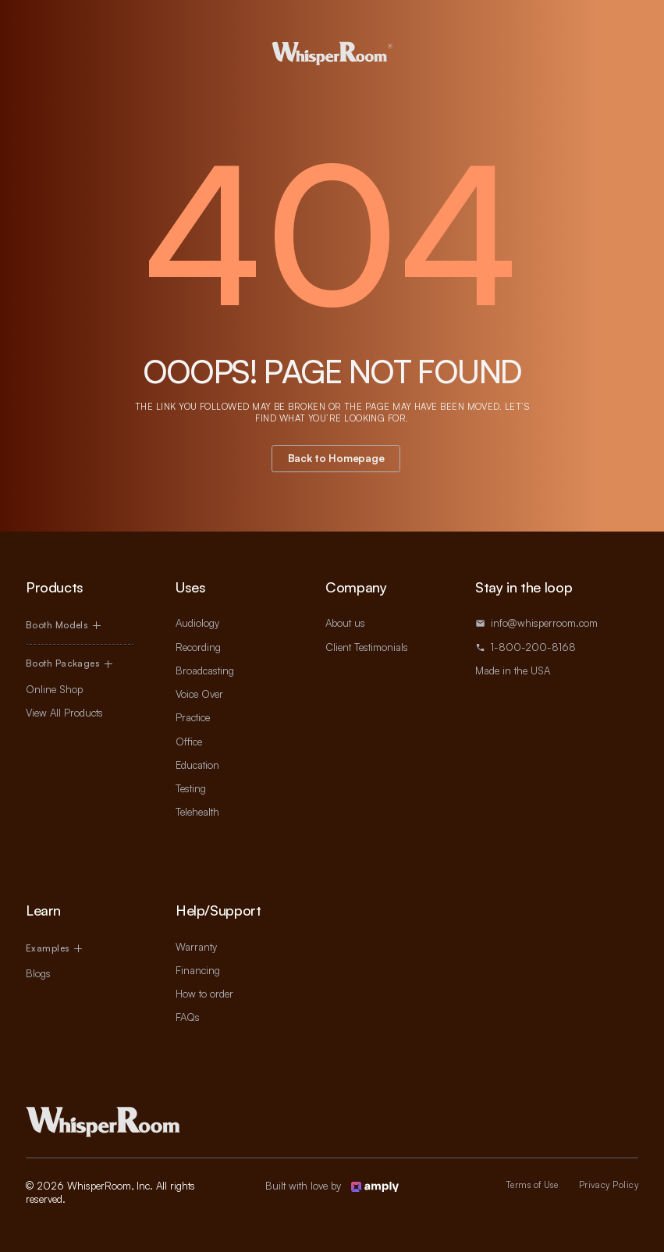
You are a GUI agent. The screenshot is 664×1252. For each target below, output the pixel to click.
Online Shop (54, 689)
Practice (193, 717)
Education (197, 765)
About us (345, 623)
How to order (204, 993)
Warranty (196, 947)
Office (189, 741)
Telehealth (197, 812)
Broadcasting (205, 670)
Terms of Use (532, 1184)
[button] (80, 625)
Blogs (38, 973)
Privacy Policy (608, 1184)
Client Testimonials (366, 647)
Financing (198, 970)
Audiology (197, 623)
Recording (198, 647)
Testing (191, 788)
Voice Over (199, 694)
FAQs (188, 1017)
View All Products (64, 712)
